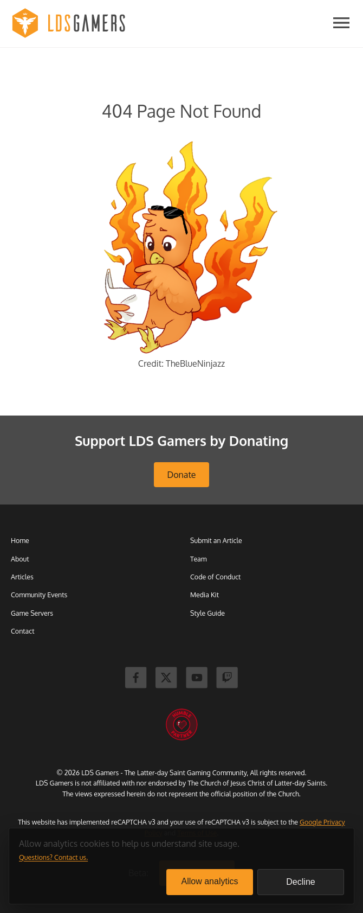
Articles (22, 576)
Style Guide (207, 613)
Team (198, 558)
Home (20, 540)
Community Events (39, 594)
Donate (181, 474)
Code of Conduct (215, 576)
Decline (300, 881)
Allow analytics (210, 881)
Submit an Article (216, 540)
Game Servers (32, 613)
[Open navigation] (341, 23)
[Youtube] (197, 679)
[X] (166, 679)
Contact (22, 631)
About (20, 558)
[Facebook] (136, 679)
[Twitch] (227, 679)
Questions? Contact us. (53, 857)
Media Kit (204, 594)
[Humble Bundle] (181, 725)
